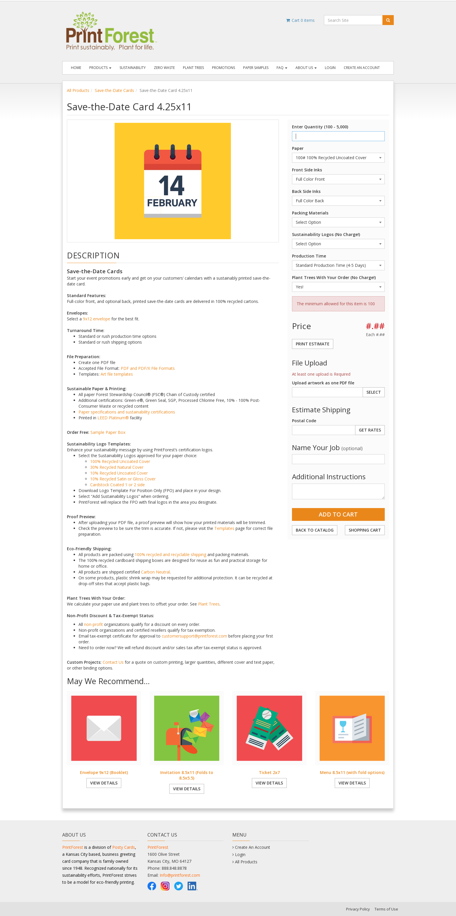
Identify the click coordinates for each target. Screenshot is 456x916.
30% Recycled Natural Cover (116, 467)
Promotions (223, 67)
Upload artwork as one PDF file (323, 383)
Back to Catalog (315, 530)
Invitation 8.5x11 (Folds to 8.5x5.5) (186, 775)
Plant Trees (193, 67)
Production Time (309, 256)
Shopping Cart (365, 530)
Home (76, 67)
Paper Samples (255, 67)
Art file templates (117, 374)
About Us (306, 67)
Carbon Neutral (155, 572)
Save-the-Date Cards (114, 90)
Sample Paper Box (107, 432)
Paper (298, 148)
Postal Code (304, 420)
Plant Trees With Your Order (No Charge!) (334, 277)
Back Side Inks (306, 191)
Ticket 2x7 (269, 772)
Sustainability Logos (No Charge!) (326, 234)
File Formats (163, 368)
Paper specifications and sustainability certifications (127, 412)
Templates (224, 528)
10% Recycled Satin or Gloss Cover (123, 479)
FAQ (282, 67)
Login (330, 67)
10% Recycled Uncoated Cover (119, 473)
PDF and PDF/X (135, 368)
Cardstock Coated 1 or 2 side (117, 484)
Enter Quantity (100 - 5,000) (320, 126)
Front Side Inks (307, 170)
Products (100, 67)
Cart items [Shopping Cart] (300, 20)
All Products (78, 90)
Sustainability (133, 67)
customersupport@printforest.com (194, 636)
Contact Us (113, 662)
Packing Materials (310, 213)
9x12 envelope (96, 319)
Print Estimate (312, 344)
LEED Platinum (111, 417)
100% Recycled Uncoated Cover (120, 461)
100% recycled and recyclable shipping (170, 554)
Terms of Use (386, 909)
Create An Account (362, 67)
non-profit (93, 624)
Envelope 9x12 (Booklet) (104, 772)
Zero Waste (164, 67)
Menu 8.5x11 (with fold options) (352, 772)
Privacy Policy (358, 909)
